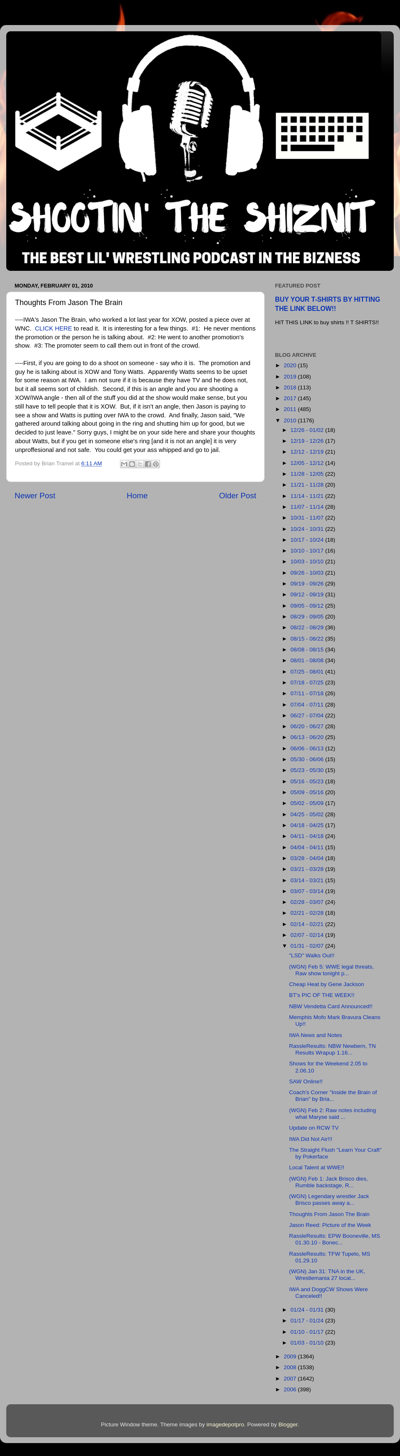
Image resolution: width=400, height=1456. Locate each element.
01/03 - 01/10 (307, 1343)
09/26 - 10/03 (307, 573)
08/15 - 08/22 (307, 639)
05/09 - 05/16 (307, 792)
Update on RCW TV (314, 1128)
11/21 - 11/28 (307, 485)
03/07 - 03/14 (307, 891)
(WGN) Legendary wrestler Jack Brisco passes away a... (329, 1199)
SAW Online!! (306, 1081)
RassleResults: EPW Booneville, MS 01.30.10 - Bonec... (334, 1239)
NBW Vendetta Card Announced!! (330, 1006)
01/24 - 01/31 (307, 1310)
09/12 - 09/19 (307, 594)
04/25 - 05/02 (307, 814)
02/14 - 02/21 (307, 924)
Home (137, 495)
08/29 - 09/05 (307, 616)
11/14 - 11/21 (307, 496)
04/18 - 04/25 (307, 825)
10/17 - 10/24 (307, 540)
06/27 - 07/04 (307, 715)
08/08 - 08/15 (307, 649)
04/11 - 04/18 (307, 836)
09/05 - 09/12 (307, 606)
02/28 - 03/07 (307, 902)
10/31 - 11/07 (307, 518)
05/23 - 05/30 (307, 770)
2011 (291, 409)
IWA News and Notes (315, 1035)
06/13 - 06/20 (307, 737)
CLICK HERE (53, 328)
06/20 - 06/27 (307, 726)
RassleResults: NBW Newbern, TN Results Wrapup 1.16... (332, 1049)
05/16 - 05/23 (307, 781)
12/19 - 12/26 (307, 441)
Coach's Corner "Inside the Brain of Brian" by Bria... (333, 1095)
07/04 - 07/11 (307, 705)
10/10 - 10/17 (307, 551)
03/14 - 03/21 (307, 880)
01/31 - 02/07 (307, 946)
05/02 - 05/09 (307, 803)
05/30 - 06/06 (307, 759)
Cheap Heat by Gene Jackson (326, 984)
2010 (291, 420)
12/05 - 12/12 (307, 463)
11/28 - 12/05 (307, 474)
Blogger (288, 1424)
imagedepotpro (225, 1424)
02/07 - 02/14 (307, 935)
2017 (291, 398)
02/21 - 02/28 (307, 913)
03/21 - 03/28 (307, 869)
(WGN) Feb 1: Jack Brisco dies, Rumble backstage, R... (328, 1182)
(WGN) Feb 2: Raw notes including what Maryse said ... (332, 1113)
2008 (291, 1367)
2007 (291, 1378)
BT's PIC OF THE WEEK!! (322, 995)
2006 (291, 1389)
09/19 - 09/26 (307, 583)
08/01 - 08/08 (307, 660)
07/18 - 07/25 (307, 682)
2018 (291, 387)
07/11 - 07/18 (307, 693)
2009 (291, 1356)
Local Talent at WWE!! (317, 1167)
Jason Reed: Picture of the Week (330, 1225)
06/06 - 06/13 (307, 748)
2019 (291, 376)
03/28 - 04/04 (307, 858)
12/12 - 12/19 (307, 452)
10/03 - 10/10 (307, 561)
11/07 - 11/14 (307, 507)
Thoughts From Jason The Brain (329, 1214)
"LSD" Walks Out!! (312, 955)
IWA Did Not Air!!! (310, 1139)
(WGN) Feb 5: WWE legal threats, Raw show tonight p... (331, 970)
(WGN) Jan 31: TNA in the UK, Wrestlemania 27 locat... (327, 1274)
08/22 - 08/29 (307, 627)
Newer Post (35, 495)
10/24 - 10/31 (307, 529)
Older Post (237, 495)
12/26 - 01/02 (307, 430)
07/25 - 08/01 (307, 672)
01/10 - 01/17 (307, 1332)
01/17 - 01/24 (307, 1320)
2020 (291, 365)
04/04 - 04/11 (307, 847)
